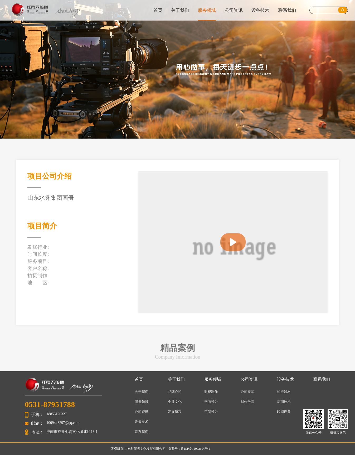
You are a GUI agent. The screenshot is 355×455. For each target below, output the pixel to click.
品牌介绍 (175, 392)
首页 (157, 10)
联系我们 (287, 10)
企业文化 (175, 402)
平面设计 (211, 402)
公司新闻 (247, 392)
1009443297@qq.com (62, 423)
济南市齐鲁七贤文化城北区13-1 (72, 432)
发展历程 (175, 412)
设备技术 (260, 10)
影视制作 (211, 392)
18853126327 (56, 414)
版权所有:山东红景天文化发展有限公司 (138, 449)
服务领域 (207, 10)
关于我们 (180, 10)
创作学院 (247, 402)
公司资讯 (234, 10)
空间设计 (211, 412)
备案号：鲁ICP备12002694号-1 (189, 449)
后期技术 (284, 402)
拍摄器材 (284, 392)
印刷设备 (284, 412)
